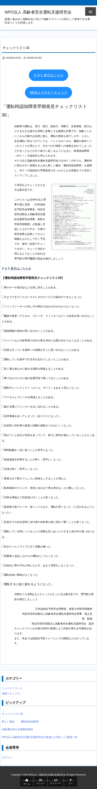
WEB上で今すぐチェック (48, 92)
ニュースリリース (12, 688)
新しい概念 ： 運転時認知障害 (20, 721)
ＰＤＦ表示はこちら (49, 75)
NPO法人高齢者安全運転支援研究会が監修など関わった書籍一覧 (39, 737)
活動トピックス (11, 693)
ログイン (7, 757)
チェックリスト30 (12, 713)
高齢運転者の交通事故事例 (17, 729)
